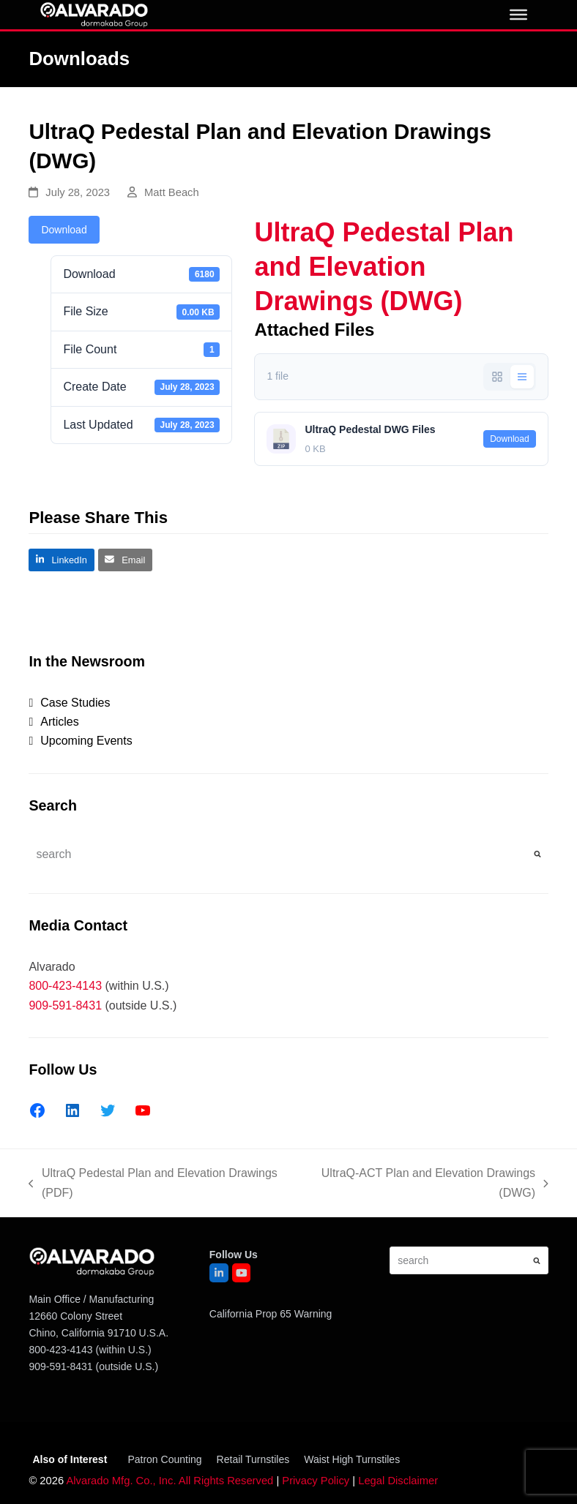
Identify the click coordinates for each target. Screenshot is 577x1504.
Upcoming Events (86, 740)
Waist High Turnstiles (352, 1459)
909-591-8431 (65, 1005)
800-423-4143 (65, 986)
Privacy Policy (315, 1480)
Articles (59, 721)
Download (63, 230)
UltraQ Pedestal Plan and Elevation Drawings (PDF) (153, 1185)
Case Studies (75, 702)
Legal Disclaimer (398, 1480)
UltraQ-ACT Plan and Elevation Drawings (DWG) (425, 1185)
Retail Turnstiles (253, 1459)
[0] (518, 15)
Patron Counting (164, 1459)
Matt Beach (171, 192)
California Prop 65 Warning (270, 1314)
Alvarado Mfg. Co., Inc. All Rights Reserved (169, 1480)
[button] (61, 560)
